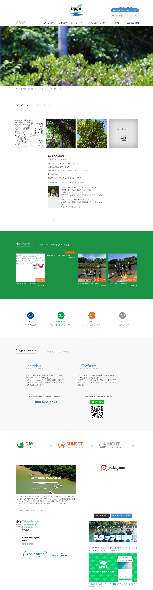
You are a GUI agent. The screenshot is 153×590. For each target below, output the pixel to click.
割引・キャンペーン (79, 23)
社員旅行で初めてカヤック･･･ (27, 284)
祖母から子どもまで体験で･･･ (58, 255)
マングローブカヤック (42, 89)
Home (17, 89)
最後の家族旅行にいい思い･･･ (89, 284)
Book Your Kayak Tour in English (125, 10)
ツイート (51, 219)
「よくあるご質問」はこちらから (98, 382)
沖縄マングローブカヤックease (31, 510)
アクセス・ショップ (98, 23)
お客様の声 (63, 23)
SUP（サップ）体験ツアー (42, 497)
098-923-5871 (132, 22)
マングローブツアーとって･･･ (119, 284)
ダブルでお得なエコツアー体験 (52, 503)
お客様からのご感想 (27, 89)
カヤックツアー (49, 23)
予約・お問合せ (116, 23)
